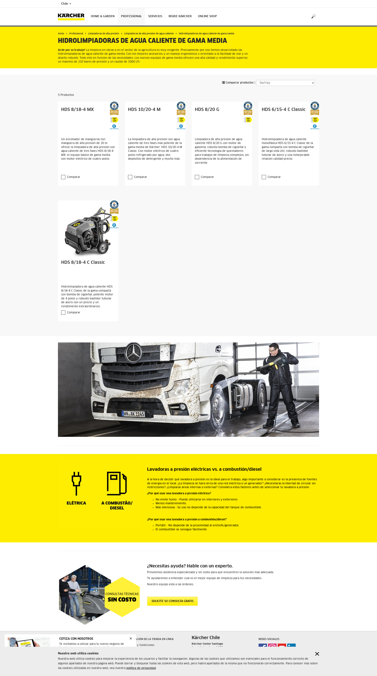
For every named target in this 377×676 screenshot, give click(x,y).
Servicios (155, 16)
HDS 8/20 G (207, 110)
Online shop (207, 16)
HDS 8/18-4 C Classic (83, 262)
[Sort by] (285, 83)
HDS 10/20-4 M (144, 110)
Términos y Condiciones (139, 645)
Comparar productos (237, 82)
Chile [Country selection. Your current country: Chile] (66, 3)
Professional (131, 16)
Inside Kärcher (180, 16)
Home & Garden (103, 16)
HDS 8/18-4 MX (77, 110)
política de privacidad (141, 668)
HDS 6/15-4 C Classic (283, 110)
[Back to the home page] (73, 16)
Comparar (73, 177)
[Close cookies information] (317, 654)
